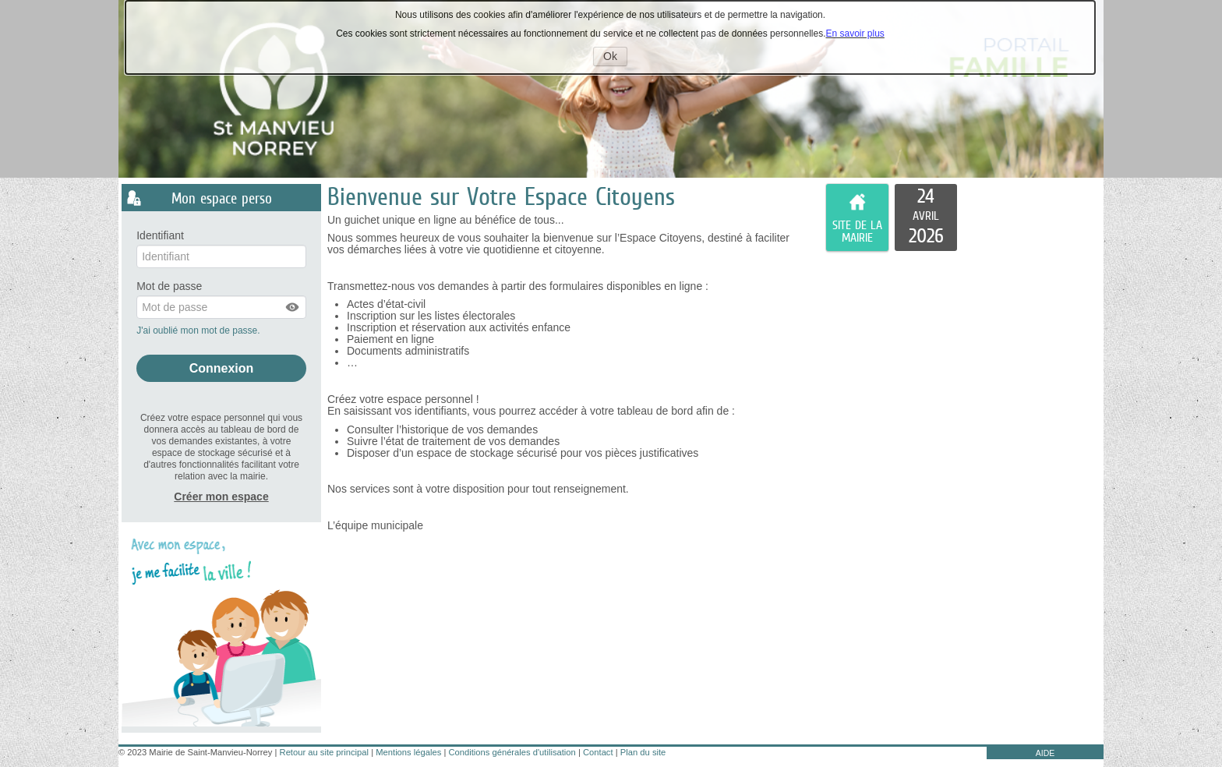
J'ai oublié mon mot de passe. (199, 330)
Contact (598, 752)
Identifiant (160, 236)
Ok (615, 57)
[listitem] (926, 217)
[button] (293, 307)
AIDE (1045, 753)
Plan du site (643, 752)
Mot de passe (169, 286)
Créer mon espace (221, 496)
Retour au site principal (324, 752)
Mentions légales (408, 752)
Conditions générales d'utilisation (512, 752)
